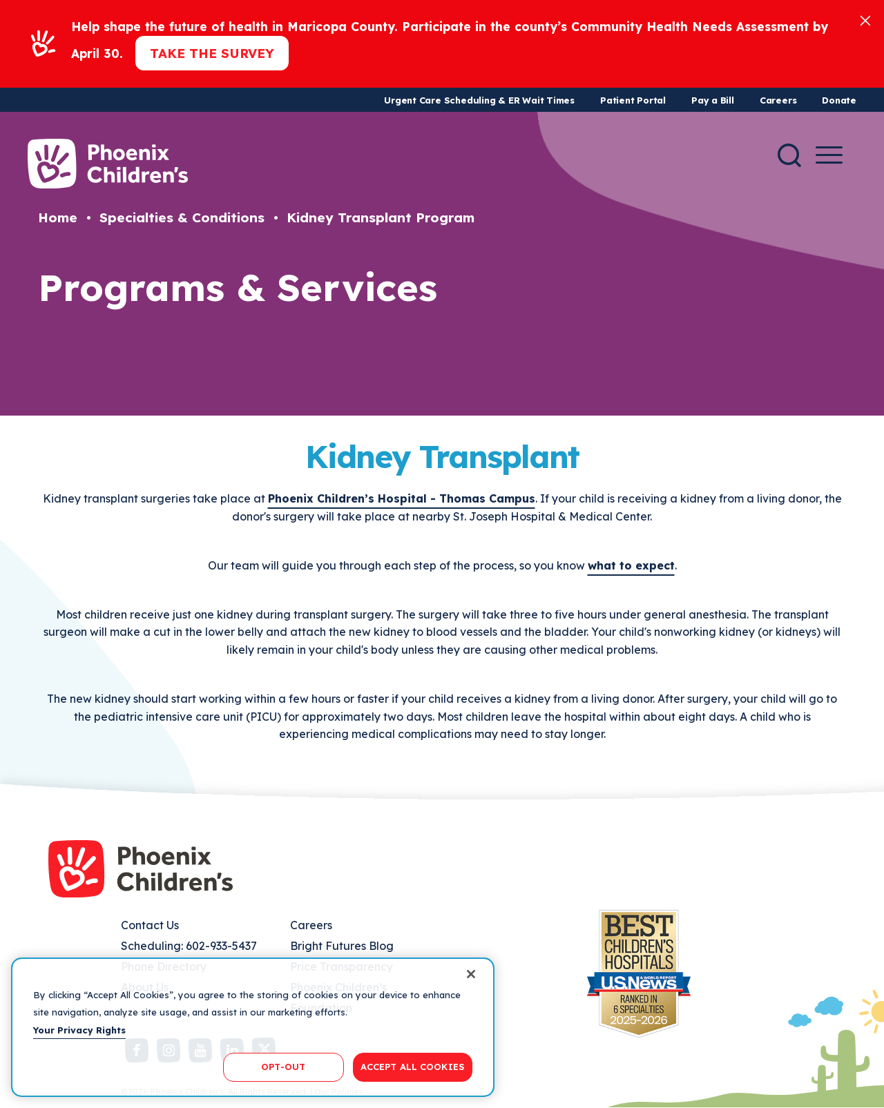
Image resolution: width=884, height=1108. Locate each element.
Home (57, 217)
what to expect (631, 565)
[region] (252, 1027)
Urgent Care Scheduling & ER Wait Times (479, 100)
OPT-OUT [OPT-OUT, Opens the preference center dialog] (283, 1066)
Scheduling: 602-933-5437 (189, 946)
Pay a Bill (712, 100)
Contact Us (150, 925)
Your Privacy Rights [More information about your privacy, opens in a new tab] (79, 1030)
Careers (778, 100)
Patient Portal (633, 100)
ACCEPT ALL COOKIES (413, 1066)
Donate (839, 100)
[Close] (865, 19)
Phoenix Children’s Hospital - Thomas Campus (401, 498)
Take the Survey (212, 53)
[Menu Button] (829, 155)
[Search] (789, 155)
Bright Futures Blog (342, 946)
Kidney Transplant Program (380, 217)
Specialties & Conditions (182, 217)
